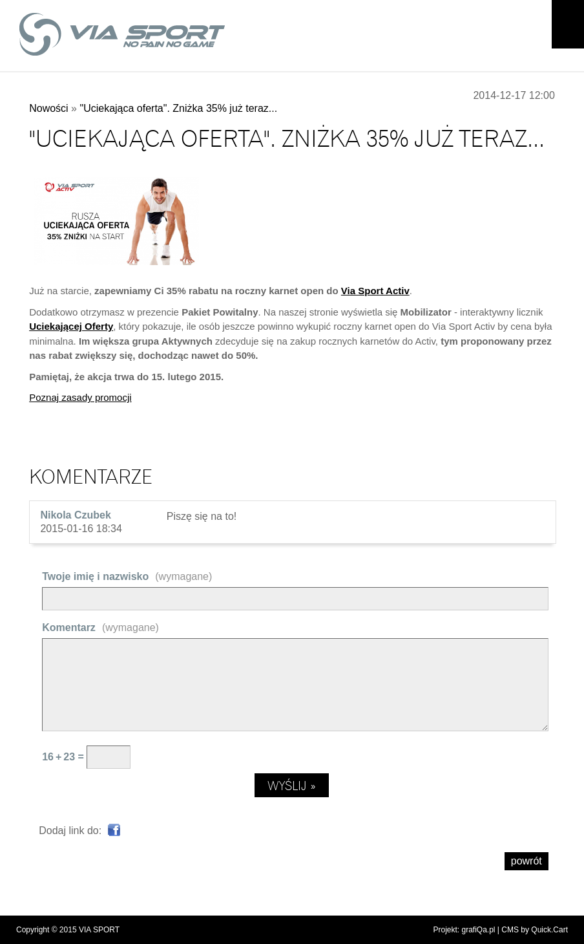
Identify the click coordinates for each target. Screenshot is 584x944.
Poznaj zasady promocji (80, 397)
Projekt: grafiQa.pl (464, 929)
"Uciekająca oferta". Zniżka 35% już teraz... (178, 108)
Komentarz (100, 627)
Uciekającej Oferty (71, 326)
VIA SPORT (99, 929)
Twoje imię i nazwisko (127, 576)
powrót (526, 860)
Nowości (48, 108)
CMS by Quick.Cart (534, 929)
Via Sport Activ (375, 290)
